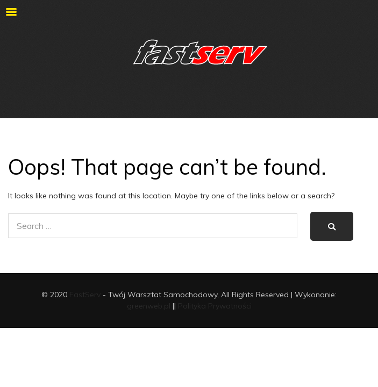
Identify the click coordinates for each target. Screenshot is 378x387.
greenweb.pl (148, 306)
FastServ (85, 294)
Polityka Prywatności (215, 306)
